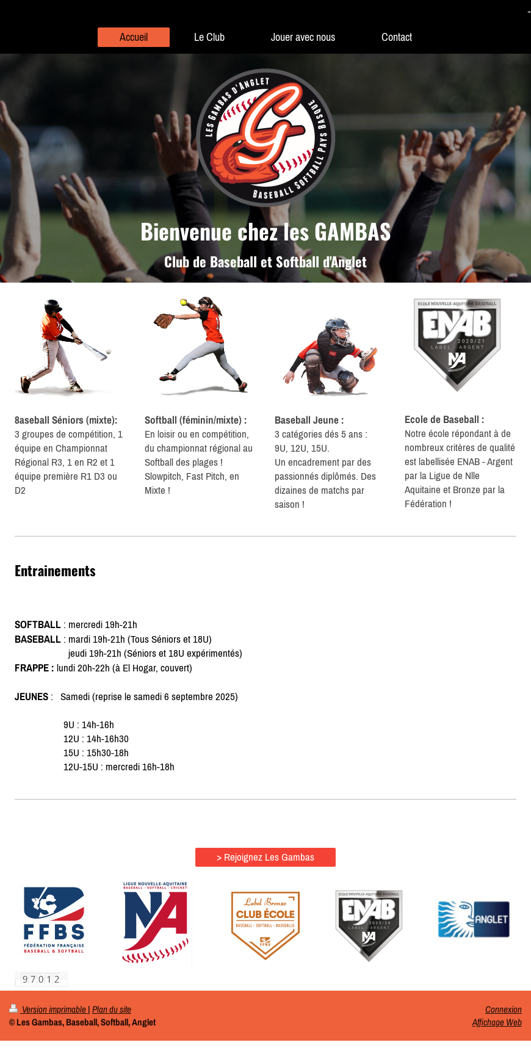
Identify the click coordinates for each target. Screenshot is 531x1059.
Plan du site (111, 1009)
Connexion (503, 1009)
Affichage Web (497, 1022)
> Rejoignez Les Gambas (265, 857)
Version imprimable (48, 1009)
